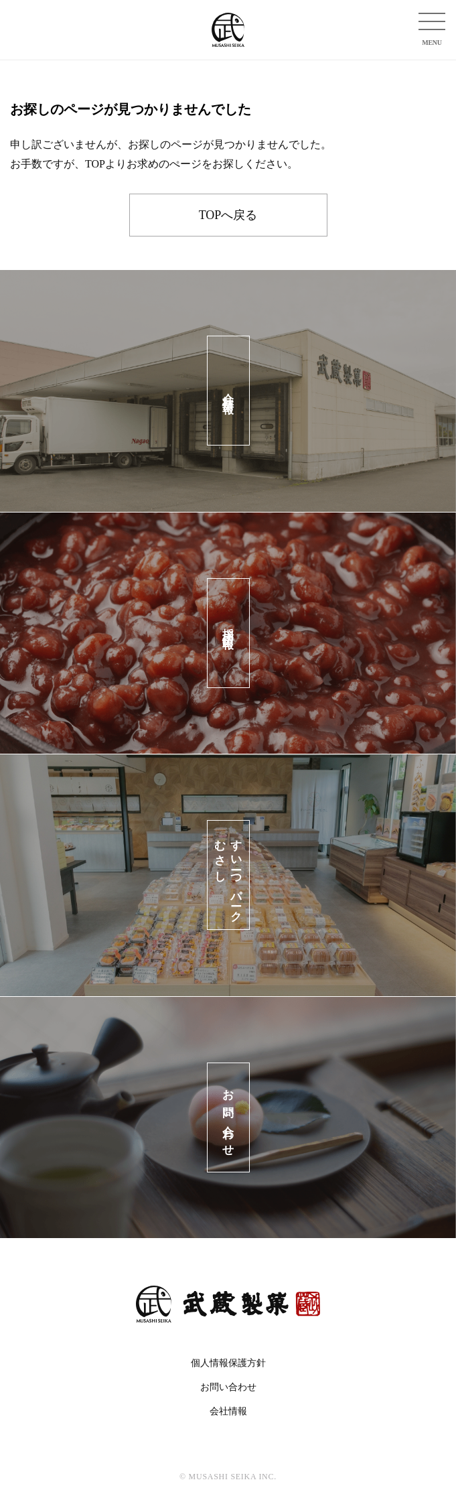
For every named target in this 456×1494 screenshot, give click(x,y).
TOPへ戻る (228, 215)
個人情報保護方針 (228, 1363)
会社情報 (228, 1411)
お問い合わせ (228, 1387)
